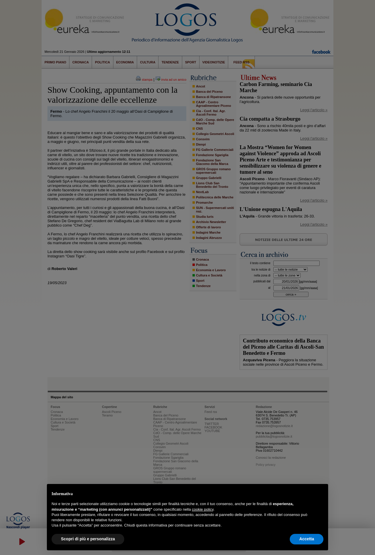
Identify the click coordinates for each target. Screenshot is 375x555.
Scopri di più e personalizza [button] (88, 539)
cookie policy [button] (202, 509)
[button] (320, 493)
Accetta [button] (306, 539)
